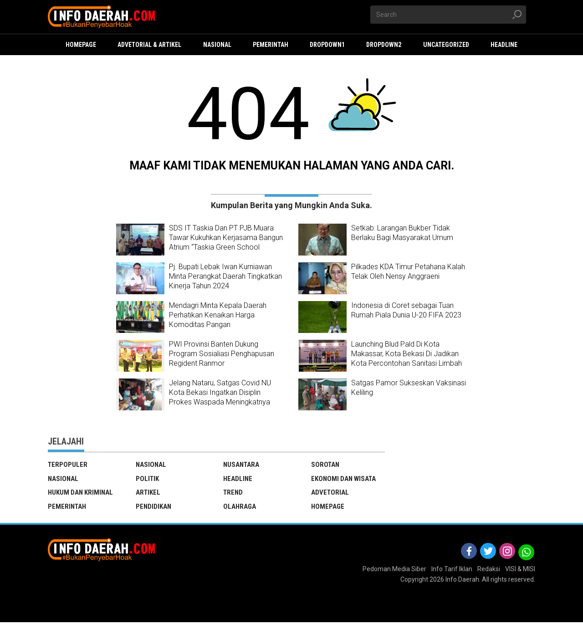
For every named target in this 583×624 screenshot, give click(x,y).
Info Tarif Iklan (451, 570)
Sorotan (325, 464)
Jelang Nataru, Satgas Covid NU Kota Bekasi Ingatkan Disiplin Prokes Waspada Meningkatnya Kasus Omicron (220, 396)
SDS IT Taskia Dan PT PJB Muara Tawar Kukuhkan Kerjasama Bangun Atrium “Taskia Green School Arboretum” (226, 242)
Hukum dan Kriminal (80, 493)
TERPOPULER (68, 464)
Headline (237, 479)
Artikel (148, 493)
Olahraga (239, 508)
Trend (233, 493)
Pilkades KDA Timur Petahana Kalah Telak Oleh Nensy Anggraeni (408, 271)
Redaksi (488, 570)
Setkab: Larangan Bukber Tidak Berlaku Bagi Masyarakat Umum (402, 233)
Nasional (63, 479)
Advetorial (330, 493)
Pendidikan (153, 508)
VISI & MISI (520, 570)
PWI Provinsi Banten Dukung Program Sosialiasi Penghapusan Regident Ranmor (221, 354)
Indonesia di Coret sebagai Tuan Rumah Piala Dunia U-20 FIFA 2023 (406, 310)
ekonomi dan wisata (343, 479)
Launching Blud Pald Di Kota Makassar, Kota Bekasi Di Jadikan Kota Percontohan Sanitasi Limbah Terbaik (406, 358)
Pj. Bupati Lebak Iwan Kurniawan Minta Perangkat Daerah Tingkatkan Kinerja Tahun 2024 (225, 276)
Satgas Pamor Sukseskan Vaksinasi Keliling (408, 387)
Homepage (327, 508)
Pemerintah (67, 508)
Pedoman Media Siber (394, 570)
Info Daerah (462, 581)
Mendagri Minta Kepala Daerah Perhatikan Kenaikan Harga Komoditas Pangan (217, 315)
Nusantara (241, 464)
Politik (147, 479)
